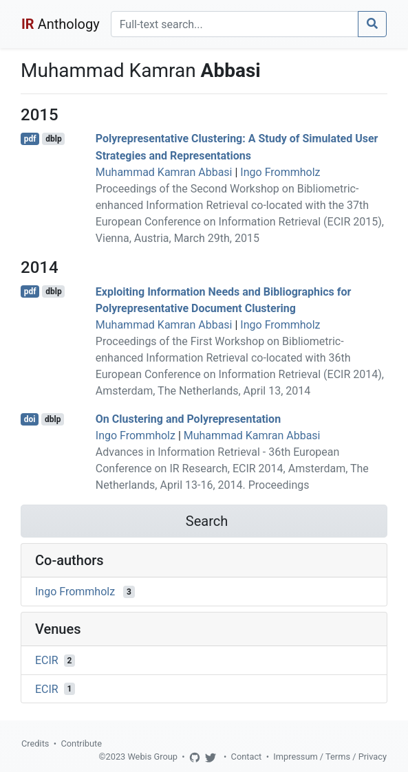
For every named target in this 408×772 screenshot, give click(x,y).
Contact (246, 756)
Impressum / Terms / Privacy (330, 756)
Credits (35, 743)
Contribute (81, 743)
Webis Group (152, 756)
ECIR (46, 660)
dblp (53, 139)
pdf (30, 139)
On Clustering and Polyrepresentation (188, 419)
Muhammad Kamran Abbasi (164, 172)
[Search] (234, 24)
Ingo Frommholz (280, 172)
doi (30, 419)
